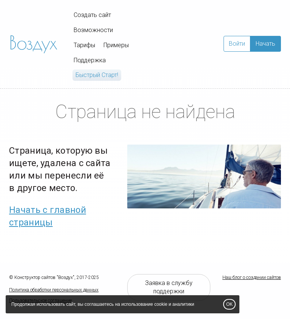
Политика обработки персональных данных (54, 290)
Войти (237, 43)
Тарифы (84, 45)
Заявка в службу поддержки (169, 287)
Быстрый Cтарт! (97, 75)
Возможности (93, 30)
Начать (265, 43)
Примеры (116, 45)
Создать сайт (92, 14)
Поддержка (90, 60)
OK (229, 304)
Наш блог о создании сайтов (251, 277)
